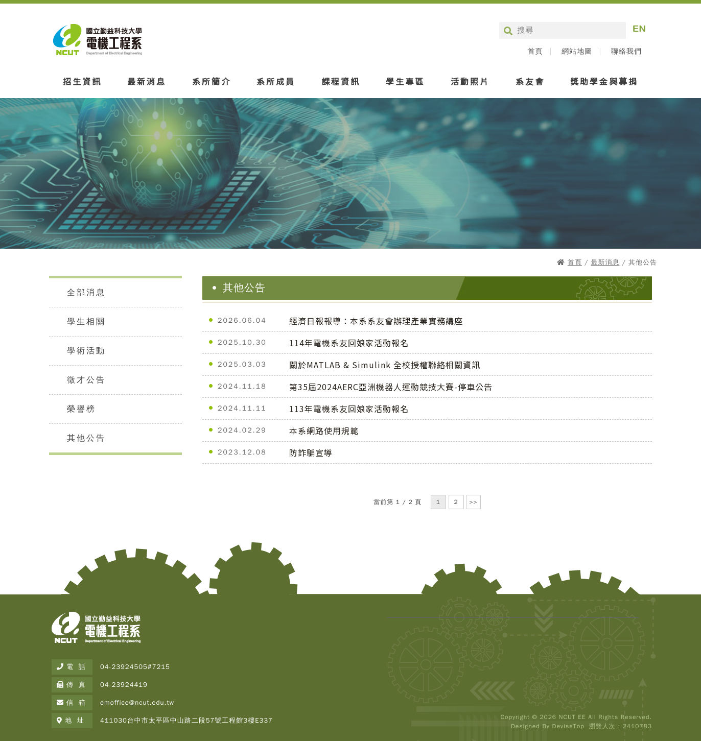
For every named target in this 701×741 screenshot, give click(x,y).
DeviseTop (568, 726)
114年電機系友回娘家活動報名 (349, 342)
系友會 (530, 81)
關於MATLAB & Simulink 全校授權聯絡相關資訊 (384, 364)
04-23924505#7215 (135, 666)
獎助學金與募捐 (604, 81)
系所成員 (275, 81)
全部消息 (86, 293)
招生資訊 (82, 81)
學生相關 (86, 322)
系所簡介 (211, 81)
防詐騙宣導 (311, 452)
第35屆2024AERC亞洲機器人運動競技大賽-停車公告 (391, 386)
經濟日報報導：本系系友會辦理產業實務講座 (376, 320)
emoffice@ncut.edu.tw (137, 702)
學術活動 (86, 351)
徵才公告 (86, 380)
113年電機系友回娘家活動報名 (349, 408)
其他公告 (86, 438)
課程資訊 (340, 81)
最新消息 (146, 81)
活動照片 (470, 81)
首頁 (535, 51)
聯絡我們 (626, 51)
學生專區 (405, 81)
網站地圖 (577, 51)
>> (473, 502)
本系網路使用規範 (324, 430)
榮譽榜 (81, 409)
